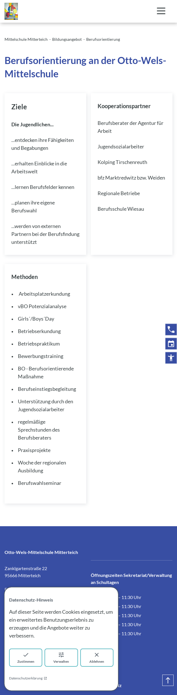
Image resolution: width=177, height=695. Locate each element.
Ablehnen (96, 657)
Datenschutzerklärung (28, 678)
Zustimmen (25, 657)
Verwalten (61, 657)
